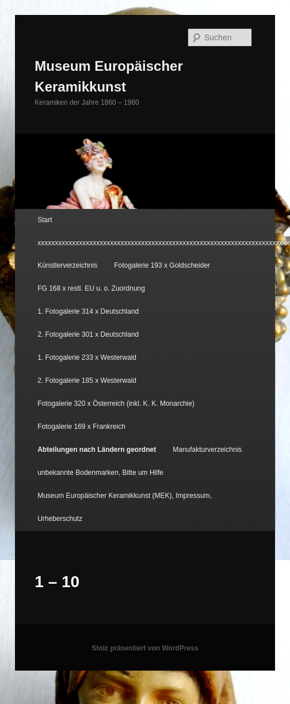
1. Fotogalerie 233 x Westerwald (86, 357)
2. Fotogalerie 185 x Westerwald (86, 380)
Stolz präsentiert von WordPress (144, 648)
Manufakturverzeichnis (207, 450)
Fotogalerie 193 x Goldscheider (162, 265)
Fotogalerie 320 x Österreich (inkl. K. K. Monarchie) (115, 403)
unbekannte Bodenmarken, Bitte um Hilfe (100, 473)
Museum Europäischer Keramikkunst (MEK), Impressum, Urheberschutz (124, 507)
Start (44, 220)
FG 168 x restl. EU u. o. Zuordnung (91, 288)
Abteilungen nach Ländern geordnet (96, 450)
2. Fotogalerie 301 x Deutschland (88, 334)
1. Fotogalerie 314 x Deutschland (88, 311)
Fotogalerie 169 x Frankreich (81, 427)
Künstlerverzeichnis (67, 265)
